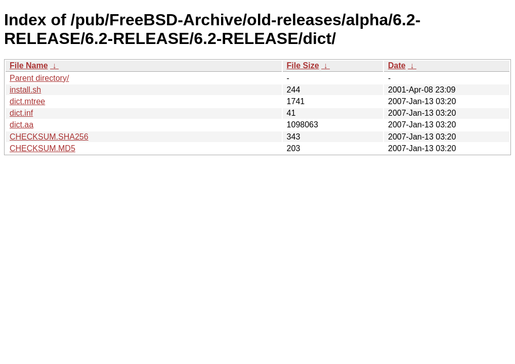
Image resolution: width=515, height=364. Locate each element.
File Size (303, 65)
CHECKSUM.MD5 (42, 148)
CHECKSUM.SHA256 (49, 136)
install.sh (25, 89)
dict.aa (21, 124)
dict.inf (21, 113)
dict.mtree (27, 101)
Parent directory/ (39, 78)
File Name (29, 65)
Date (397, 65)
